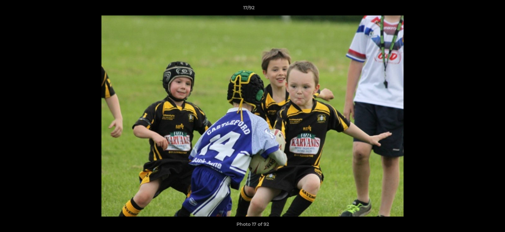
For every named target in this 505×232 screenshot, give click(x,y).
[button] (478, 9)
